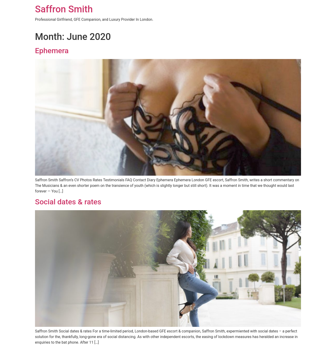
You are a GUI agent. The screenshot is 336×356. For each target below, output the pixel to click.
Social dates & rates (68, 201)
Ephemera (52, 50)
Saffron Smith (64, 9)
